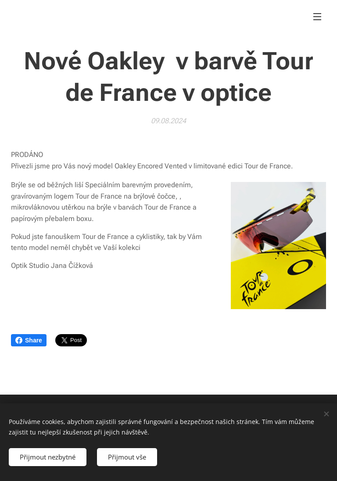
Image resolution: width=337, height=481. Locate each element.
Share (28, 340)
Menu (317, 16)
